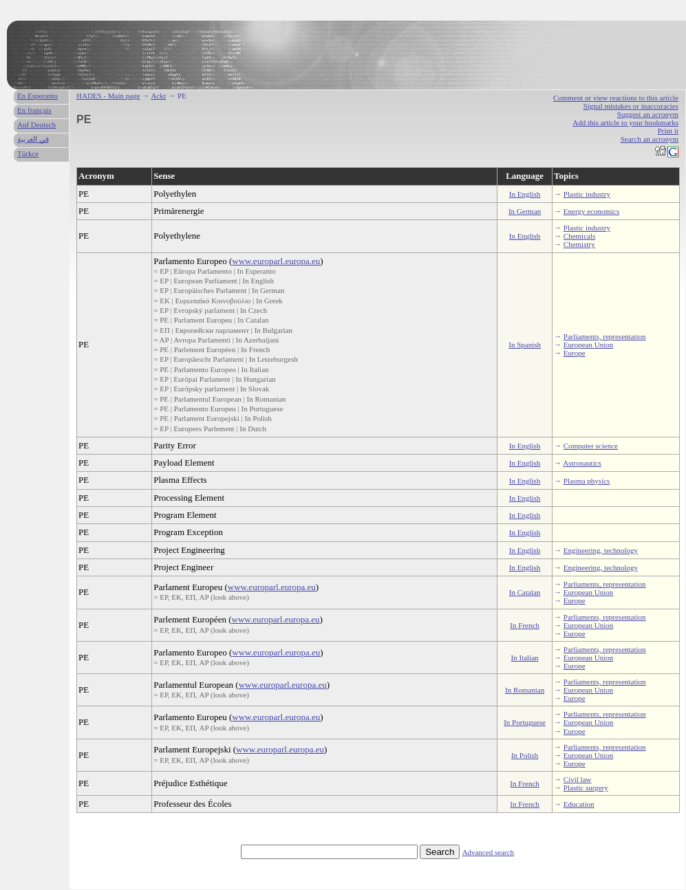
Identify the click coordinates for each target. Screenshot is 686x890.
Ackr (158, 95)
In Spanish (524, 344)
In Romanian (524, 690)
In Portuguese (525, 722)
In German (524, 211)
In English (525, 194)
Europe (575, 353)
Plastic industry (587, 194)
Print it (668, 131)
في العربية (33, 139)
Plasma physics (587, 481)
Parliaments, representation (605, 336)
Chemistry (579, 244)
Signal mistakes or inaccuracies (630, 106)
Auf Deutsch (36, 124)
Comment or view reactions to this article (615, 98)
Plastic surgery (586, 787)
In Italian (525, 657)
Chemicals (579, 236)
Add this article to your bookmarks (625, 122)
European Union (588, 344)
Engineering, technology (601, 550)
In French (524, 625)
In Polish (524, 755)
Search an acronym (649, 139)
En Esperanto (37, 95)
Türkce (28, 153)
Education (579, 804)
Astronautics (582, 463)
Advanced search (488, 852)
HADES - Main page (108, 95)
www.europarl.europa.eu (276, 261)
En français (34, 110)
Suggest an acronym (647, 114)
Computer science (591, 446)
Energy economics (591, 211)
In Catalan (525, 592)
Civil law (578, 779)
